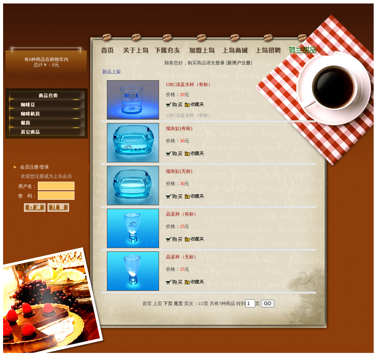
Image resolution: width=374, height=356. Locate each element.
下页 (168, 303)
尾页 (178, 303)
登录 (220, 63)
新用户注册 (238, 63)
